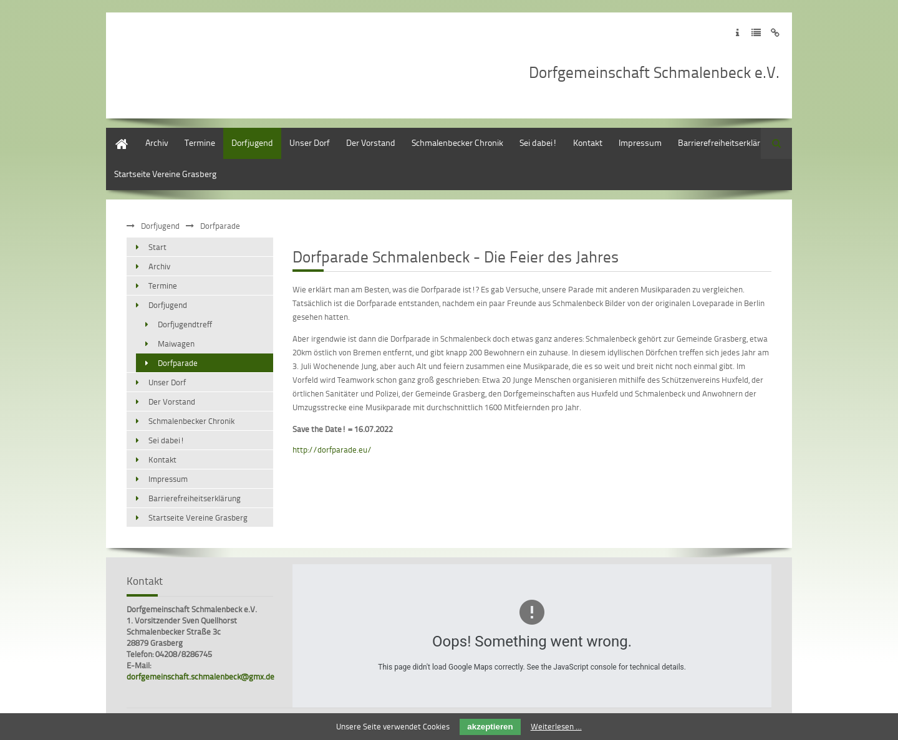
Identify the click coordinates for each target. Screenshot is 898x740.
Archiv (156, 142)
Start (115, 134)
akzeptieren (490, 726)
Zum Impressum (737, 33)
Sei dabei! (538, 142)
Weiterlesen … (556, 726)
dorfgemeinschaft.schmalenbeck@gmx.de (200, 676)
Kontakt (587, 142)
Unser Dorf (309, 142)
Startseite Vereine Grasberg (165, 174)
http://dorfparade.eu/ (332, 449)
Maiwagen (176, 343)
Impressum (640, 142)
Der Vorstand (370, 142)
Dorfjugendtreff (185, 324)
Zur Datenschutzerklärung (756, 33)
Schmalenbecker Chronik (457, 142)
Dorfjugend (252, 142)
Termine (200, 142)
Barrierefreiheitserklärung (726, 142)
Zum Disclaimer (775, 33)
